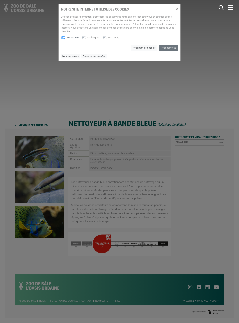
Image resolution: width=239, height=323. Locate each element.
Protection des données (93, 56)
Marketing (113, 37)
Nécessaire (72, 37)
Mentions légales (70, 56)
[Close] (177, 8)
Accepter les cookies (144, 47)
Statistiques (93, 37)
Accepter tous (168, 47)
